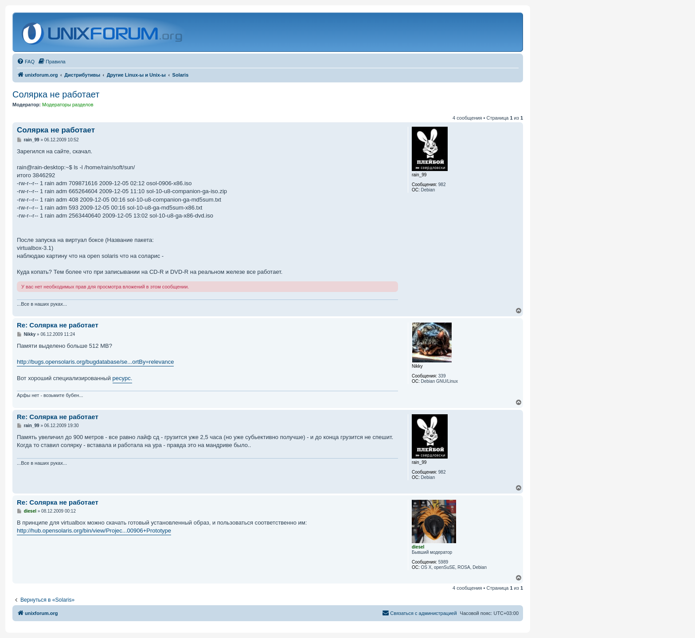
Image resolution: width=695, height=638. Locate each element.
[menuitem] (26, 61)
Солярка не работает (55, 94)
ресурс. (123, 378)
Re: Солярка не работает (57, 325)
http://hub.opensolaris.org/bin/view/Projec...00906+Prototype (94, 530)
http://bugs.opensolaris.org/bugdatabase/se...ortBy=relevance (95, 361)
